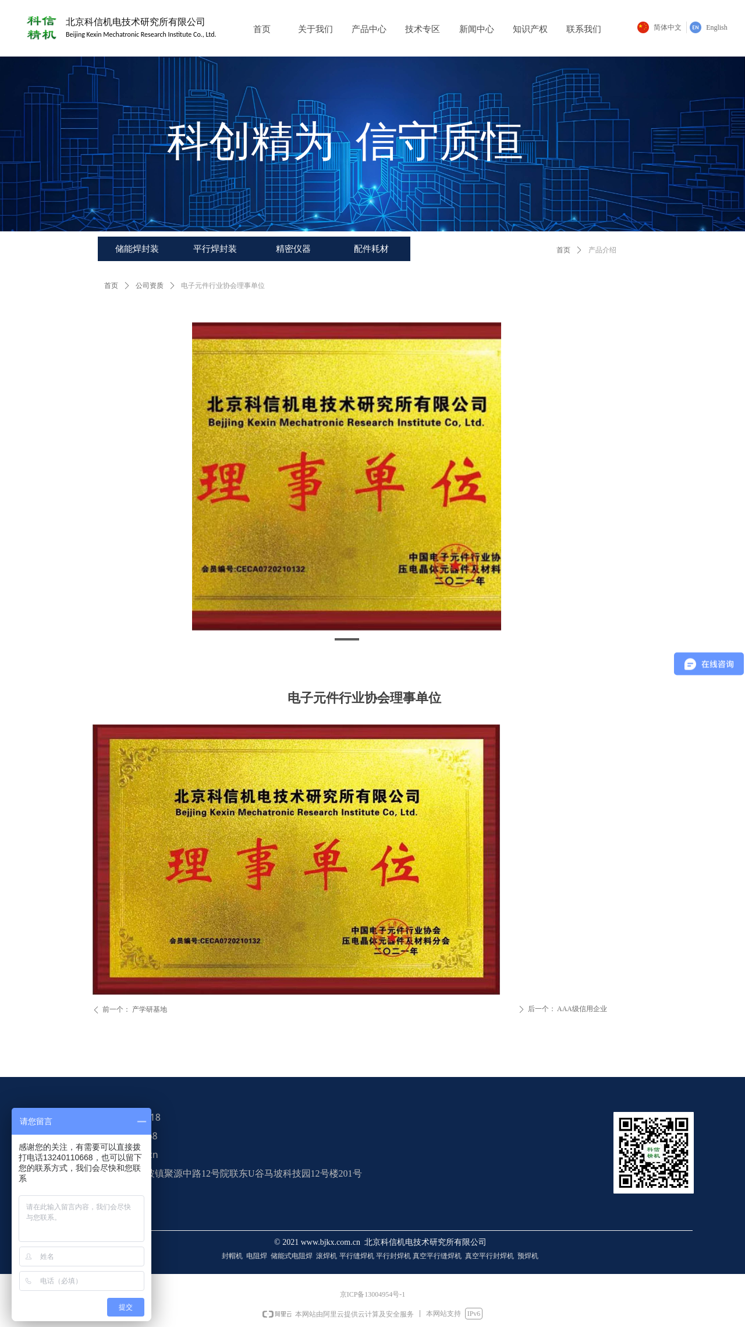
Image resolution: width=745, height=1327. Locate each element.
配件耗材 (371, 249)
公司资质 (150, 285)
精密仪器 (293, 249)
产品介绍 (602, 250)
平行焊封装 (215, 249)
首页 (563, 250)
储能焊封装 (137, 249)
